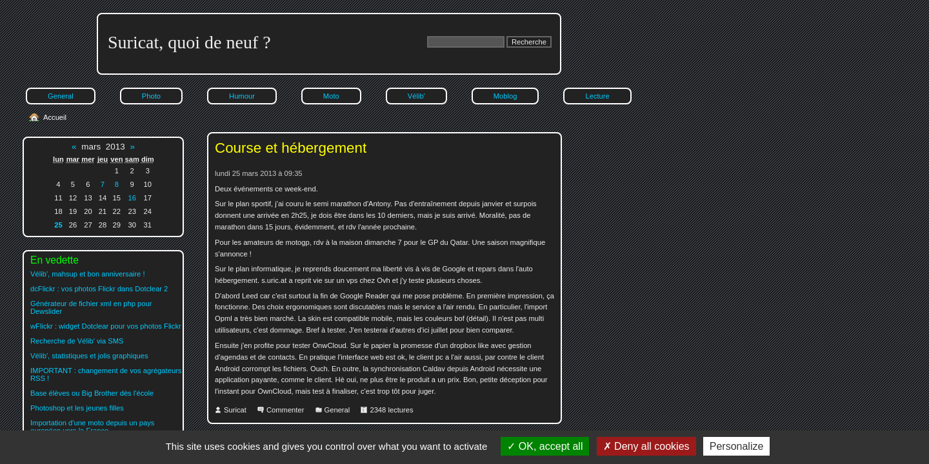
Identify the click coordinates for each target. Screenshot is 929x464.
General (61, 96)
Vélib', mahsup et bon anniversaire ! (87, 274)
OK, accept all (545, 446)
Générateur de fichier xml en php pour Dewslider (91, 307)
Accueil (54, 117)
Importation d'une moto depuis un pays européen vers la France (92, 426)
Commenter (285, 410)
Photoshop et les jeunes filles (77, 408)
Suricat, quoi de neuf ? (189, 42)
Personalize (737, 446)
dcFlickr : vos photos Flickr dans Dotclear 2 (99, 289)
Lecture (597, 96)
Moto (331, 96)
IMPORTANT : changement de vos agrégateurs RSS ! (105, 374)
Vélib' (416, 96)
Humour (242, 96)
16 (131, 198)
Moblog (505, 96)
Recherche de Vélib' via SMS (77, 341)
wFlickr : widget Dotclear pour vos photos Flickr (105, 326)
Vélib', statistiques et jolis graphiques (89, 356)
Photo (151, 96)
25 (58, 225)
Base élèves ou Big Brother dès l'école (92, 393)
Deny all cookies (646, 446)
